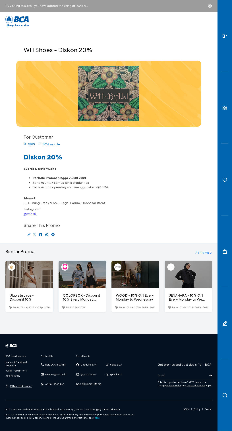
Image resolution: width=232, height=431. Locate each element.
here (97, 417)
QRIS (29, 144)
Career (154, 21)
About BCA (129, 21)
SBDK (186, 409)
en (208, 21)
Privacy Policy (173, 385)
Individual (79, 21)
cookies (81, 6)
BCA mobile (49, 144)
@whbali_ (30, 214)
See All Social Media (88, 384)
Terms (208, 409)
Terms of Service (196, 385)
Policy (197, 409)
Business (104, 21)
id (202, 21)
